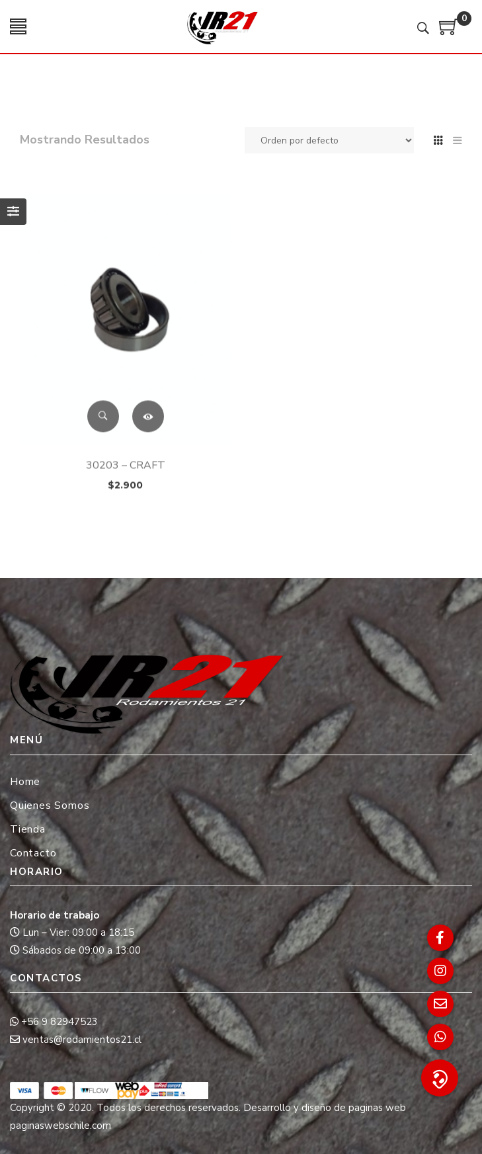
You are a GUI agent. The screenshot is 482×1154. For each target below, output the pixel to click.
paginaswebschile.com (60, 1125)
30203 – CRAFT (125, 486)
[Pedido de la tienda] (329, 140)
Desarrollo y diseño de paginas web (324, 1107)
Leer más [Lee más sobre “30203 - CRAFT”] (148, 437)
